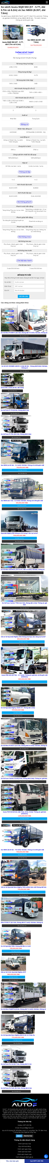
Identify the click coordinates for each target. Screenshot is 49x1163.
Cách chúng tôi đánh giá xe (24, 1157)
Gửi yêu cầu (23, 296)
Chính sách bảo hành (24, 1152)
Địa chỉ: (6, 290)
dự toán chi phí (22, 470)
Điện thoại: (7, 286)
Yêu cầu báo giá (24, 336)
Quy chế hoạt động (24, 1146)
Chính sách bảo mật (24, 1144)
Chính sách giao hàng (24, 1149)
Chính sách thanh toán (24, 1154)
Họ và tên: (7, 282)
